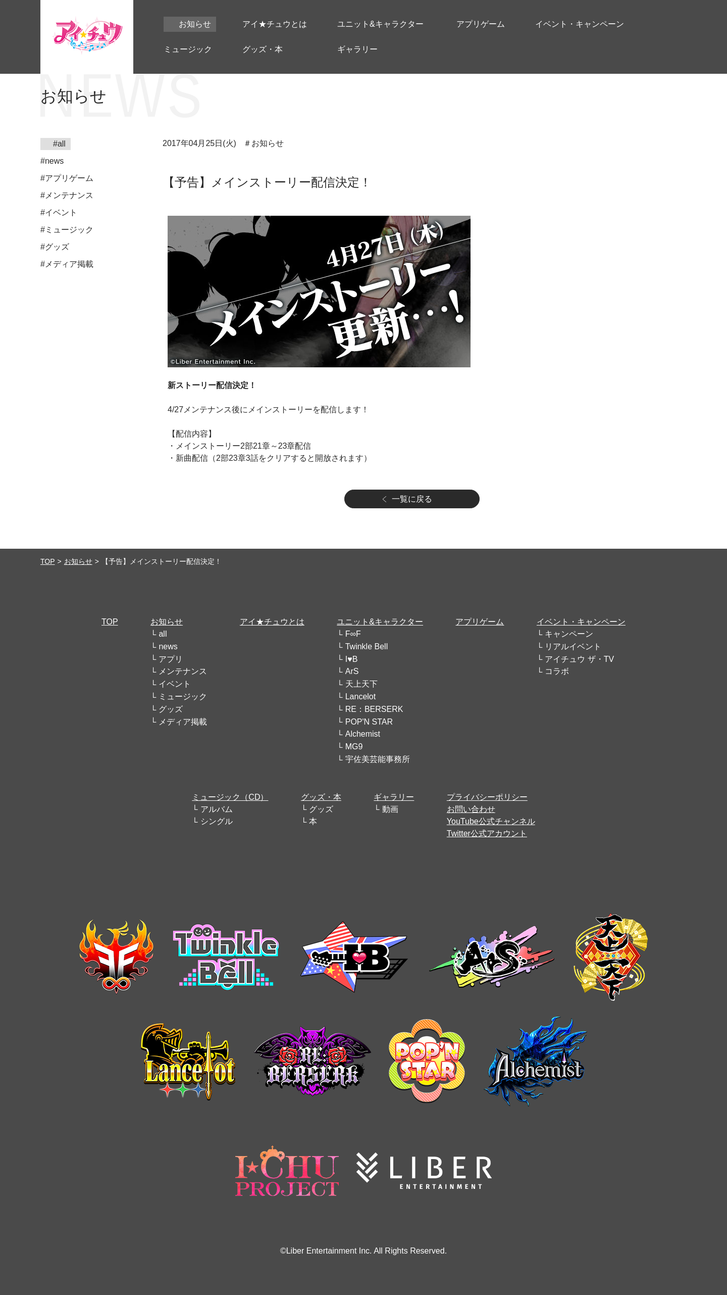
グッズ (171, 709)
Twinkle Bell (366, 646)
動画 (390, 809)
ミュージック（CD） (230, 797)
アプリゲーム (479, 621)
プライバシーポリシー (487, 797)
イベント (175, 684)
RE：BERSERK (374, 709)
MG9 (354, 746)
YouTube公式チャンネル (491, 821)
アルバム (216, 809)
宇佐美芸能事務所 (377, 759)
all (163, 634)
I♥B (351, 659)
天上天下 (361, 684)
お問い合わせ (471, 809)
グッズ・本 (321, 797)
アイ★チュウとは (272, 621)
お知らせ (78, 561)
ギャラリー (394, 797)
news (168, 646)
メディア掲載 (183, 721)
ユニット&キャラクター (380, 621)
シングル (216, 821)
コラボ (557, 671)
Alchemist (362, 734)
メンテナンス (183, 671)
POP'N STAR (369, 721)
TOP (47, 561)
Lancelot (360, 696)
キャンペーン (569, 634)
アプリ (171, 659)
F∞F (353, 634)
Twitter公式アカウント (487, 833)
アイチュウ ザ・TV (579, 659)
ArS (352, 671)
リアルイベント (573, 646)
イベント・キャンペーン (581, 621)
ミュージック (183, 696)
